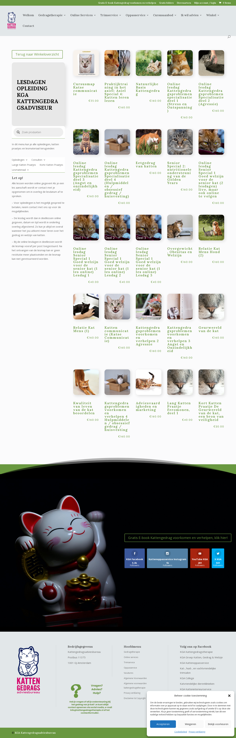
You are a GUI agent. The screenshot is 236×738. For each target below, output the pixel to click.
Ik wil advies (190, 15)
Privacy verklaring (197, 731)
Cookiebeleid (180, 731)
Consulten (36, 160)
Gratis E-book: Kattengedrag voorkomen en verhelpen (127, 3)
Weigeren (190, 724)
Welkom (28, 15)
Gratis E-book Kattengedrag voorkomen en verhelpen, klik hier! (178, 537)
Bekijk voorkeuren (218, 724)
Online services (131, 657)
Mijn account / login (205, 3)
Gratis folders (166, 3)
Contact (28, 26)
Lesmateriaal (19, 170)
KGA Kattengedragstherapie (196, 651)
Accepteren (163, 724)
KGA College (187, 678)
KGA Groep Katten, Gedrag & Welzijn (201, 657)
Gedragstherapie (50, 15)
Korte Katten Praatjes (51, 165)
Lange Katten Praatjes (24, 165)
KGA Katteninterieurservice (195, 689)
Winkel (211, 15)
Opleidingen (18, 160)
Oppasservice (135, 15)
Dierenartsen (184, 3)
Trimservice (109, 15)
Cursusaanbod (163, 15)
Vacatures (128, 672)
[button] (229, 695)
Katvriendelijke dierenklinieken (197, 683)
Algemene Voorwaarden (135, 678)
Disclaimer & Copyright (135, 698)
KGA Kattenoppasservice (194, 662)
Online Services (81, 15)
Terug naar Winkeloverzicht (37, 54)
